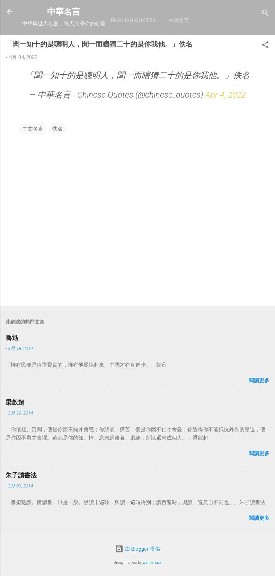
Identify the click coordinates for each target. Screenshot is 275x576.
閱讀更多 (259, 380)
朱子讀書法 (21, 475)
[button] (265, 46)
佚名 (57, 129)
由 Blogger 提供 (137, 549)
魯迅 (12, 337)
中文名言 (33, 129)
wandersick (152, 562)
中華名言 (63, 12)
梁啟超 (15, 402)
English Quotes (133, 20)
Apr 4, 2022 (225, 95)
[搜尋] (265, 14)
